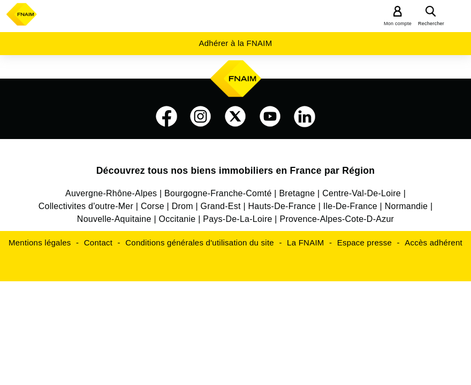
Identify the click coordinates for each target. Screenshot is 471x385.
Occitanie (176, 219)
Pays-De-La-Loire (237, 219)
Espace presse (364, 242)
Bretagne (297, 193)
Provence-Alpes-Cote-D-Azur (336, 219)
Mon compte (398, 23)
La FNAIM (305, 242)
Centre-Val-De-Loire (361, 193)
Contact (98, 242)
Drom (182, 206)
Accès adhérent (433, 242)
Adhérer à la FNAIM (235, 43)
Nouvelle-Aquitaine (114, 219)
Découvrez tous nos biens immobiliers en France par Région (235, 170)
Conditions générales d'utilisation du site (199, 242)
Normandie (406, 206)
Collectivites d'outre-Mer (86, 206)
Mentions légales (40, 242)
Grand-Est (221, 206)
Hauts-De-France (282, 206)
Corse (152, 206)
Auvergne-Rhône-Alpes (111, 193)
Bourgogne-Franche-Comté (218, 193)
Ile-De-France (350, 206)
